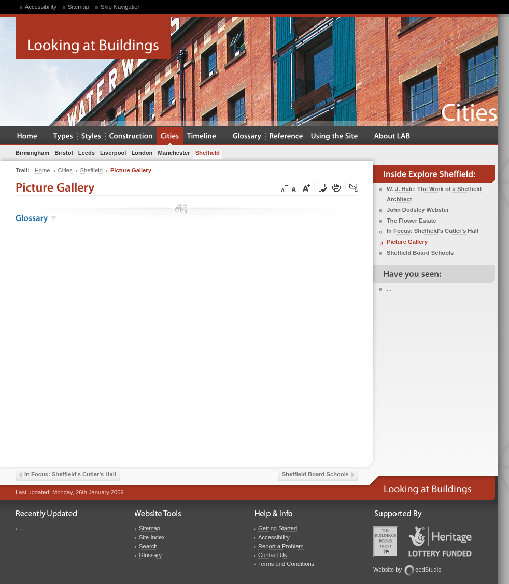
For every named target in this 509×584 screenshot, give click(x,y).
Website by (387, 569)
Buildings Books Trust (385, 541)
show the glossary (53, 218)
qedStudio (428, 569)
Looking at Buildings (93, 38)
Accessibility (40, 7)
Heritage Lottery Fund (440, 541)
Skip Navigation (121, 7)
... (389, 289)
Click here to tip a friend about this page (354, 188)
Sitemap (78, 7)
